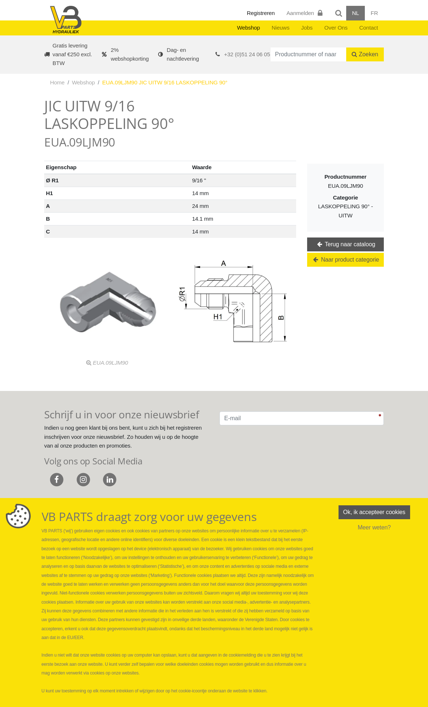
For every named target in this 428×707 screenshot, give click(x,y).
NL (355, 13)
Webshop (248, 27)
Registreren (261, 13)
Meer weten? (374, 527)
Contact (368, 27)
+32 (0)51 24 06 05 (247, 54)
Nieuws (281, 27)
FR (374, 13)
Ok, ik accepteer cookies (374, 512)
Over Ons (336, 27)
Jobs (307, 27)
